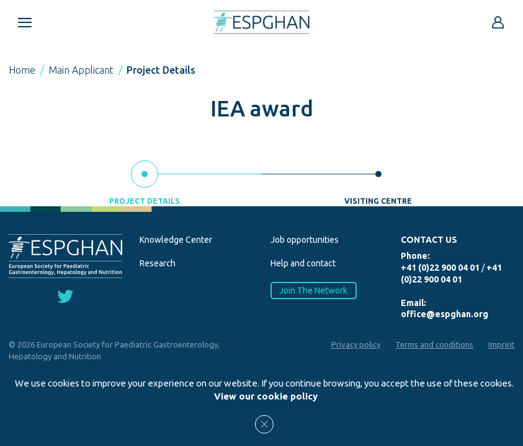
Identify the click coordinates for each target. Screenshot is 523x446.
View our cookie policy (266, 396)
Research (158, 263)
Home (22, 70)
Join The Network (313, 290)
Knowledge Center (176, 240)
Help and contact (303, 263)
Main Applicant (81, 70)
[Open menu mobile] (25, 22)
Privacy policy (355, 344)
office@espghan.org (444, 314)
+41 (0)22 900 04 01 (440, 268)
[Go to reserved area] (498, 22)
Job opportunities (304, 240)
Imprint (501, 344)
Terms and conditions (434, 344)
